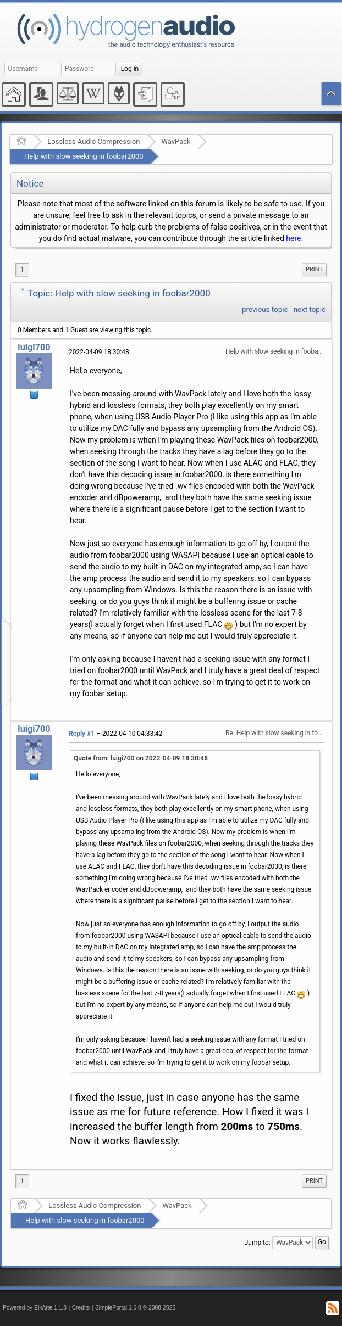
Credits (81, 1308)
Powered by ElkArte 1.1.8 (35, 1308)
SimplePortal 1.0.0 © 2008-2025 (135, 1308)
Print (314, 269)
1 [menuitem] (22, 269)
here (293, 238)
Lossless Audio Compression (93, 141)
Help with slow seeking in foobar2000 (84, 156)
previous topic (265, 309)
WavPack (175, 141)
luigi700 (34, 347)
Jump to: (258, 1242)
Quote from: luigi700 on (141, 758)
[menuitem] (314, 269)
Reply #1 (82, 733)
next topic (310, 309)
